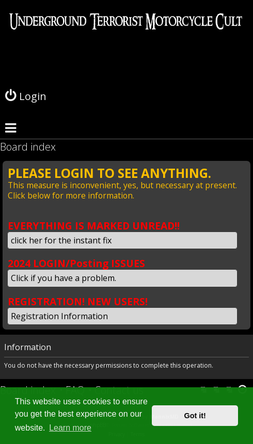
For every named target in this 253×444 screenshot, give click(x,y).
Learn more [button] (70, 427)
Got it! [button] (195, 416)
